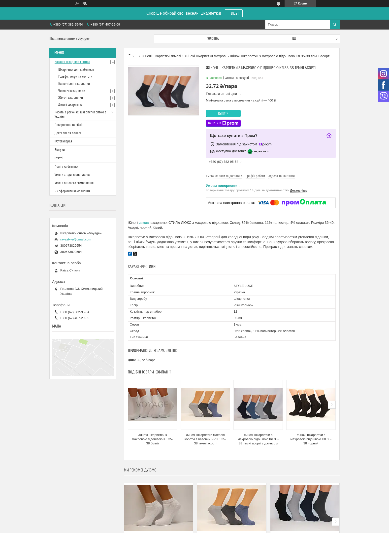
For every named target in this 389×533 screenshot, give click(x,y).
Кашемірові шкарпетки (74, 84)
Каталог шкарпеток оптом (72, 62)
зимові (144, 223)
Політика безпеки (66, 167)
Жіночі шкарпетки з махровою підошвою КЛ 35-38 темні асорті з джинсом (258, 439)
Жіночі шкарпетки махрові (205, 56)
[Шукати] (335, 24)
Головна (213, 39)
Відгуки (60, 150)
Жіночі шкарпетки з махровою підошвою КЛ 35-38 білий (152, 439)
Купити (223, 114)
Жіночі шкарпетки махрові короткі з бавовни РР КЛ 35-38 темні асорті (205, 439)
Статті (59, 158)
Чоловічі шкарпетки (71, 91)
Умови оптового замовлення (74, 183)
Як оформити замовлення (72, 191)
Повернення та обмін (69, 125)
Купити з (223, 123)
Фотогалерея (63, 141)
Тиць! (234, 13)
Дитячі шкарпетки (70, 105)
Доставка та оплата (68, 133)
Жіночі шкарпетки (70, 98)
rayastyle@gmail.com (75, 239)
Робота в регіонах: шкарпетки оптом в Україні (80, 114)
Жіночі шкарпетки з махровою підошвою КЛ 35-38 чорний (311, 439)
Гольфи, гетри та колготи (75, 77)
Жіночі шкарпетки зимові (161, 56)
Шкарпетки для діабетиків (76, 70)
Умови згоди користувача (72, 175)
